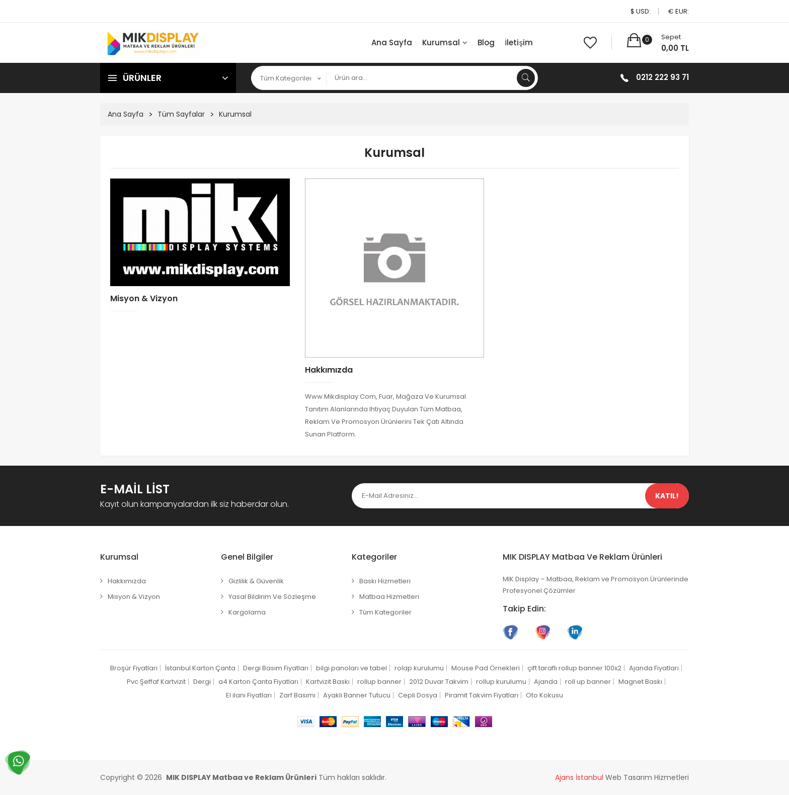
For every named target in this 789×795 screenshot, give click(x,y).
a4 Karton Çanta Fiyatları (258, 681)
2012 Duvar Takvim (438, 681)
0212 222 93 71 (662, 77)
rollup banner (379, 681)
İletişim (519, 42)
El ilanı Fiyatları (249, 695)
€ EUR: (678, 11)
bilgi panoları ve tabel (351, 668)
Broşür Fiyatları (133, 668)
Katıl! (667, 496)
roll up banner (588, 681)
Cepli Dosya (417, 695)
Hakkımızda (329, 370)
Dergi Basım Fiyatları (275, 668)
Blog (486, 42)
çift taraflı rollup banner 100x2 (574, 668)
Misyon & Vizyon (144, 298)
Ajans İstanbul (579, 777)
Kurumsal (444, 42)
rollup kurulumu (501, 681)
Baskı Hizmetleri (385, 581)
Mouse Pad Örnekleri (485, 668)
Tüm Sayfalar (181, 114)
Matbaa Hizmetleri (389, 596)
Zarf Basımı (297, 695)
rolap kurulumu (419, 668)
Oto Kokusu (544, 695)
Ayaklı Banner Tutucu (356, 695)
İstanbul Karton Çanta (200, 668)
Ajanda (546, 681)
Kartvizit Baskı (328, 681)
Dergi (202, 681)
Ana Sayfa (391, 42)
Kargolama (247, 612)
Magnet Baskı (640, 681)
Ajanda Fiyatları (654, 668)
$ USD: (640, 11)
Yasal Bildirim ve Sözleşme (272, 596)
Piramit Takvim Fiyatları (481, 695)
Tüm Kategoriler (385, 612)
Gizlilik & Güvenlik (256, 581)
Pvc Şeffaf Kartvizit (156, 681)
